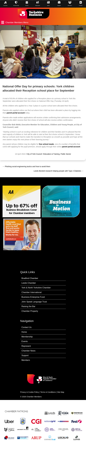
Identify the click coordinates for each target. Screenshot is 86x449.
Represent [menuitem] (26, 346)
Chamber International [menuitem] (32, 292)
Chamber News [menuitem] (28, 351)
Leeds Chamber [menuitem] (29, 283)
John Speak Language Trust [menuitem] (34, 302)
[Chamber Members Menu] (43, 22)
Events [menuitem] (25, 341)
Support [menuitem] (25, 355)
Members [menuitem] (26, 360)
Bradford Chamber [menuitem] (30, 278)
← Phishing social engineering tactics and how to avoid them (26, 166)
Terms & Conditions (48, 392)
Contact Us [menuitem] (27, 327)
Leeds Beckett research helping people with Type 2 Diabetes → (58, 171)
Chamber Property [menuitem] (30, 311)
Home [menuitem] (24, 332)
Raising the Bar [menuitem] (28, 306)
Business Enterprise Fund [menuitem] (33, 297)
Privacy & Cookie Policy (29, 392)
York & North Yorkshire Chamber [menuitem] (36, 288)
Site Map (60, 392)
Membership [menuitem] (27, 337)
